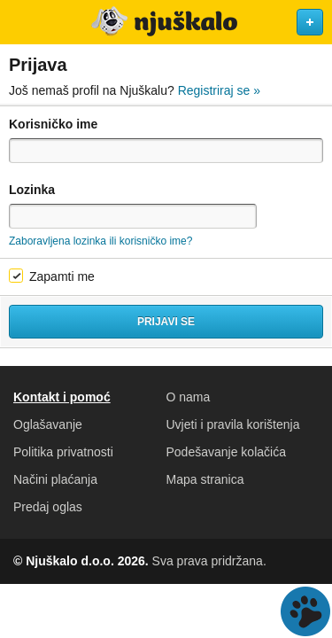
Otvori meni (21, 22)
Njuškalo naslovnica (166, 22)
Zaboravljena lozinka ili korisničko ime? (100, 241)
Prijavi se (166, 321)
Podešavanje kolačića (226, 452)
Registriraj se (219, 90)
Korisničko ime (53, 124)
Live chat (305, 611)
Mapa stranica (205, 479)
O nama (188, 397)
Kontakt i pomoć (62, 397)
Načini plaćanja (55, 479)
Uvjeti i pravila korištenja (233, 424)
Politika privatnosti (63, 452)
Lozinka (32, 190)
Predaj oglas (47, 507)
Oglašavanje (47, 424)
